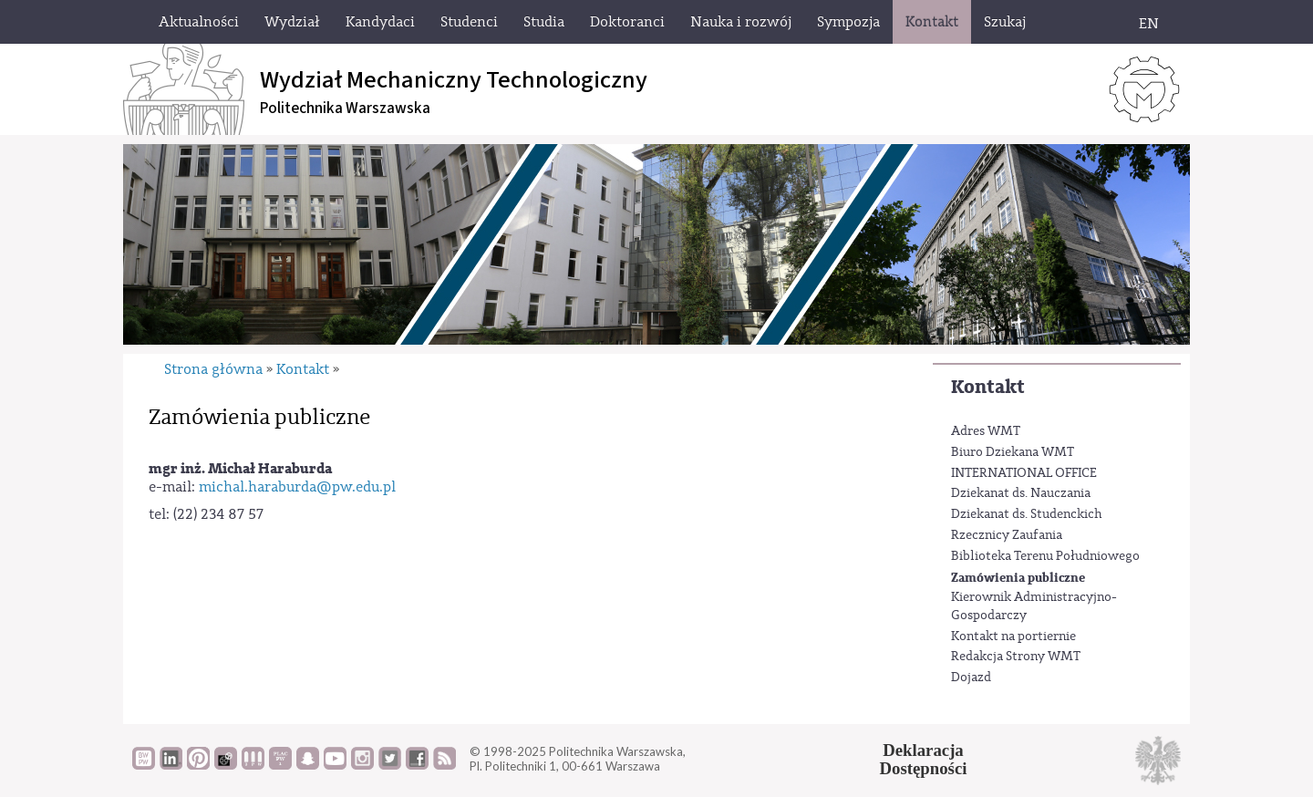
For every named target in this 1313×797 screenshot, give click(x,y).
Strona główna (213, 369)
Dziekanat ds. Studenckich (1026, 514)
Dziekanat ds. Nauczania (1021, 493)
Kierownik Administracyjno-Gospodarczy (1034, 606)
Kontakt (988, 387)
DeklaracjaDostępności (923, 759)
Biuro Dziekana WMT (1012, 452)
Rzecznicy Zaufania (1006, 535)
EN (1149, 24)
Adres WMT (985, 431)
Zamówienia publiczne (1018, 577)
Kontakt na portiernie (1013, 636)
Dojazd (971, 677)
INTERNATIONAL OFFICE (1024, 473)
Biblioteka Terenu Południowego (1045, 556)
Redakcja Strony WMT (1015, 656)
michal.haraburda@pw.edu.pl (297, 487)
